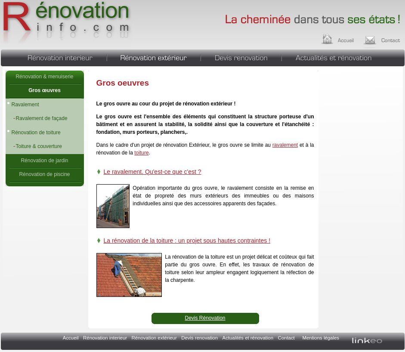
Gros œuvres (44, 90)
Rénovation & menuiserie (44, 77)
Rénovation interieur (53, 56)
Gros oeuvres (66, 23)
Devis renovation (241, 56)
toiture (141, 153)
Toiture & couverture (39, 146)
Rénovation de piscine (44, 174)
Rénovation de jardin (44, 160)
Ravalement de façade (42, 118)
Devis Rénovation (205, 318)
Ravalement (25, 105)
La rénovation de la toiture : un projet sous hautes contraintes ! (187, 240)
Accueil (345, 37)
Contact (286, 337)
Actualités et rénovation (343, 56)
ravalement (285, 145)
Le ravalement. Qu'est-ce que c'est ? (152, 171)
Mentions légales (321, 337)
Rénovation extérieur (154, 56)
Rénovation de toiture (36, 133)
